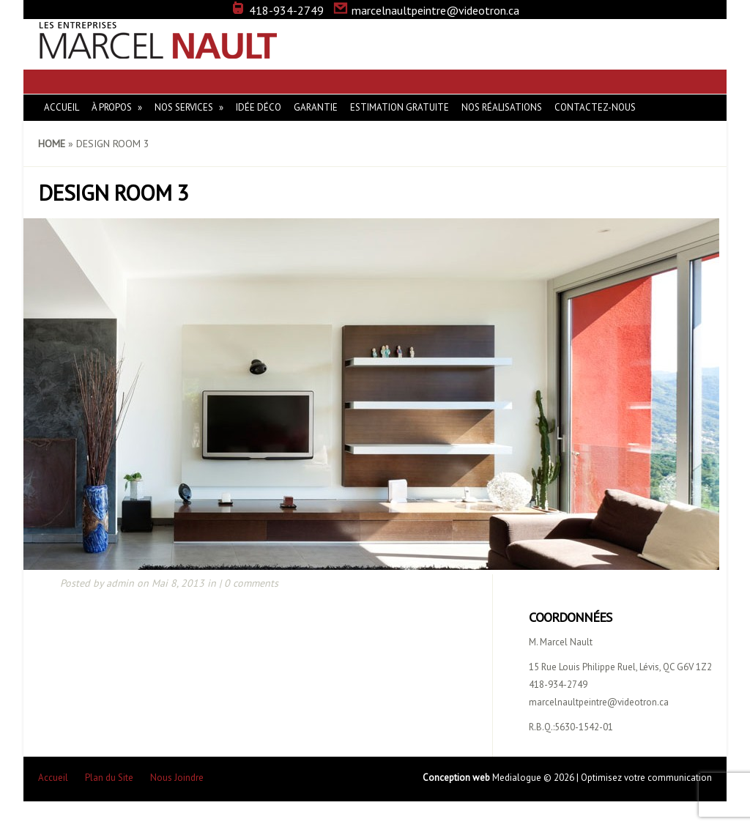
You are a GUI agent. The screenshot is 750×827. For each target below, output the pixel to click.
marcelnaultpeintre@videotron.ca (426, 10)
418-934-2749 (277, 10)
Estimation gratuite (399, 107)
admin (120, 583)
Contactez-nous (595, 107)
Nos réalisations (501, 107)
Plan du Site (109, 777)
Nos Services (184, 107)
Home (51, 143)
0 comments (251, 583)
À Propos (112, 107)
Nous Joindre (177, 777)
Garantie (316, 107)
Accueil (61, 107)
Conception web (457, 777)
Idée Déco (258, 107)
